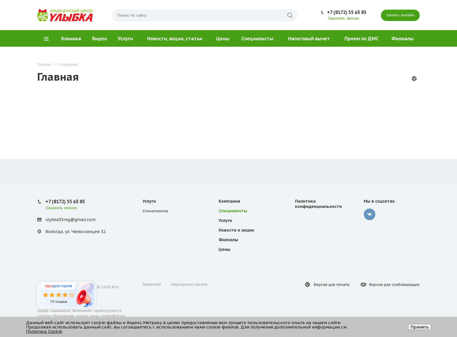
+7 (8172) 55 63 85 (346, 12)
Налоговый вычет (309, 38)
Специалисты (257, 38)
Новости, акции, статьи (174, 38)
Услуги (125, 38)
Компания (229, 201)
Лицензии (152, 284)
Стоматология (155, 211)
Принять (419, 327)
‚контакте (369, 214)
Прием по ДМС (361, 38)
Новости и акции (236, 230)
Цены (222, 38)
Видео (99, 38)
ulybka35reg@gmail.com (70, 219)
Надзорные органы (189, 284)
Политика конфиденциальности (318, 204)
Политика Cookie (44, 331)
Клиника (71, 38)
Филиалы (402, 38)
